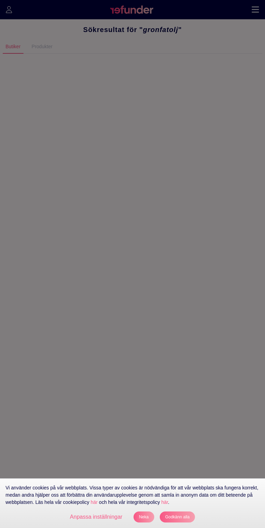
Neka (144, 517)
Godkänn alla (177, 517)
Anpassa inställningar (96, 517)
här (94, 502)
